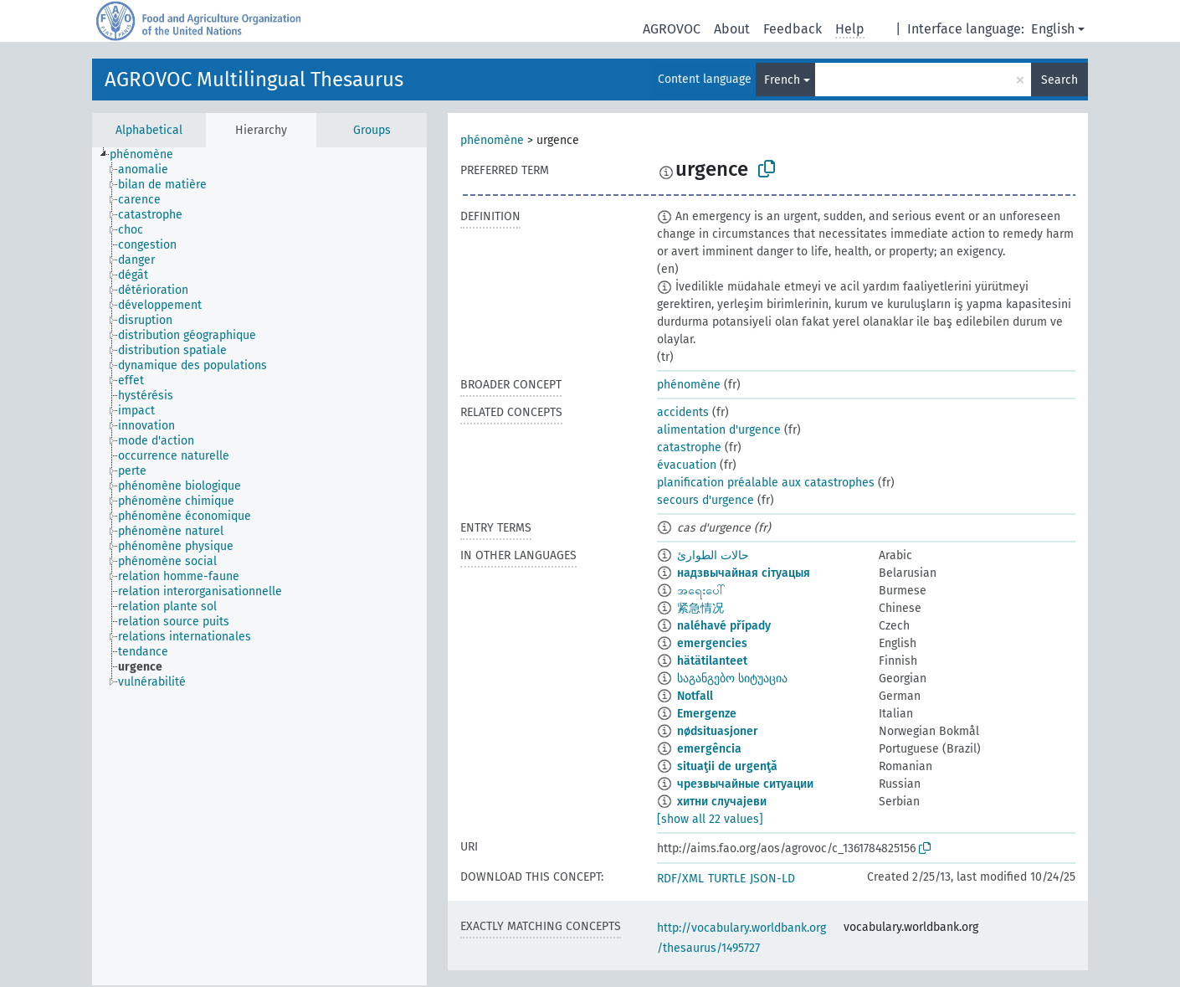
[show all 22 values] (710, 819)
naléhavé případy (724, 626)
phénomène (492, 140)
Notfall (695, 696)
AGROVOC (671, 29)
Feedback (792, 29)
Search (1059, 80)
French (782, 80)
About (732, 29)
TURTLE (727, 878)
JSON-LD (772, 878)
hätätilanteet (712, 661)
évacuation (686, 465)
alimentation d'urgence (719, 430)
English (1053, 29)
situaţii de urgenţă (727, 766)
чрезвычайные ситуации (745, 784)
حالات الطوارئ (713, 555)
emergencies (712, 643)
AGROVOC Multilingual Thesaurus (254, 79)
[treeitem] (148, 154)
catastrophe (689, 447)
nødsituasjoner (717, 731)
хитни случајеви (722, 801)
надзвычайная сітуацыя (743, 573)
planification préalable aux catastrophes (766, 483)
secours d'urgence (705, 500)
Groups (372, 130)
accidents (683, 412)
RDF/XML (680, 878)
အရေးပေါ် (701, 590)
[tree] (259, 566)
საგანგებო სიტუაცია (732, 678)
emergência (709, 749)
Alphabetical (148, 130)
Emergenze (706, 714)
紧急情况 (700, 608)
